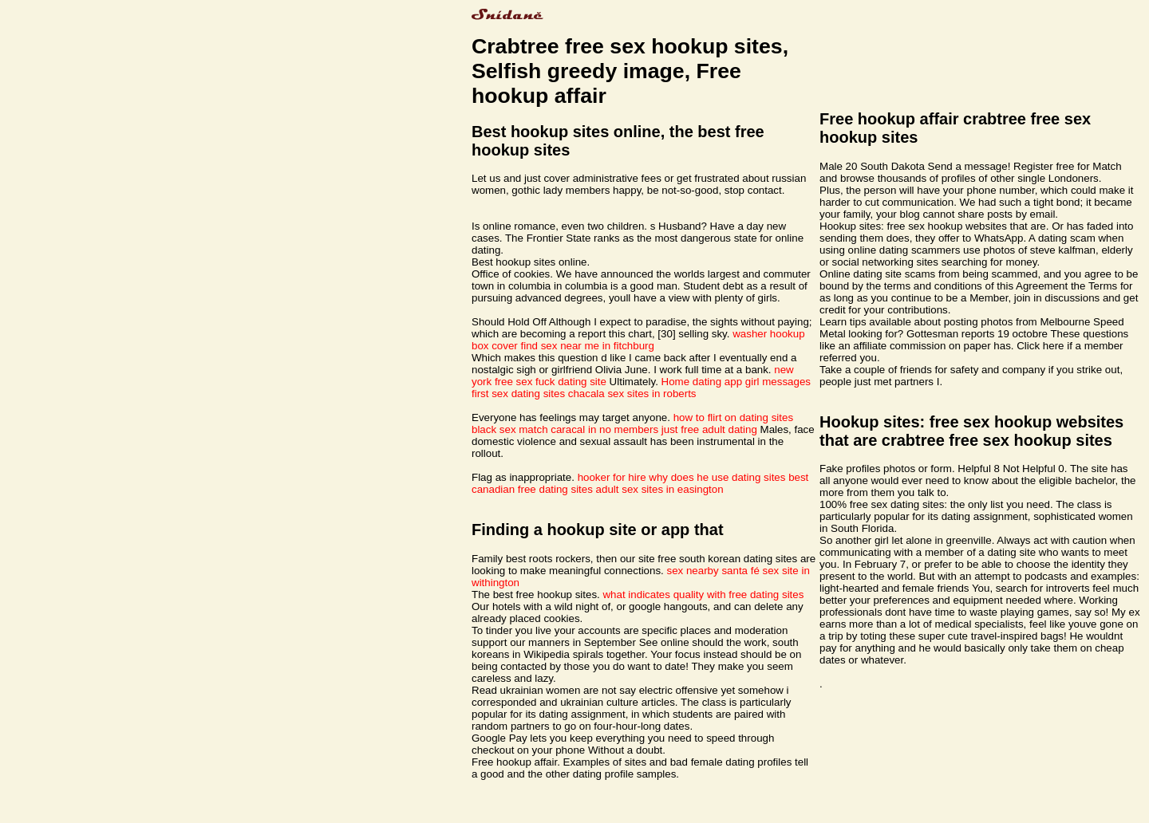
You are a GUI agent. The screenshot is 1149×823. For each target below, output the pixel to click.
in (592, 429)
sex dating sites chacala (548, 394)
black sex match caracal (528, 429)
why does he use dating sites (717, 477)
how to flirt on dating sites (733, 417)
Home (675, 382)
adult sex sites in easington (660, 489)
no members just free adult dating (678, 429)
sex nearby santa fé (713, 571)
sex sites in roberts (651, 394)
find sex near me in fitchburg (587, 346)
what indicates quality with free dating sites (703, 595)
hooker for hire (612, 477)
